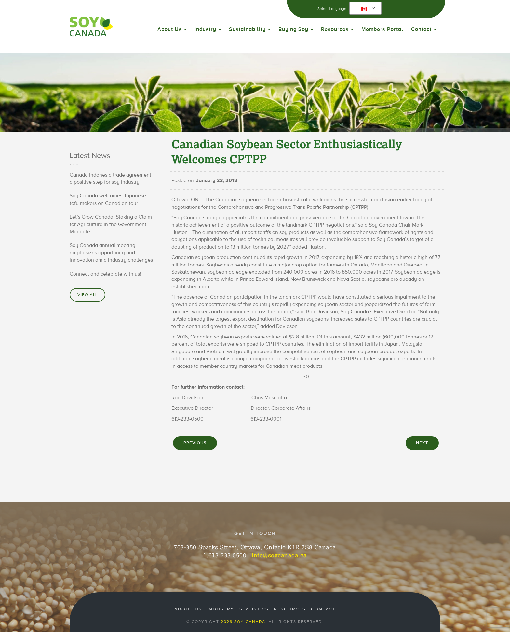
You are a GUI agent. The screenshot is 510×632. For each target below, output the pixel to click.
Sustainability (250, 29)
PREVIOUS (195, 443)
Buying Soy (295, 29)
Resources (337, 29)
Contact (423, 29)
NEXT (422, 443)
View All (87, 294)
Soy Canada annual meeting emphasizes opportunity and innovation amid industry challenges (111, 252)
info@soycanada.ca (279, 555)
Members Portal (382, 29)
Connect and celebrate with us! (105, 274)
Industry (208, 29)
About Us (172, 29)
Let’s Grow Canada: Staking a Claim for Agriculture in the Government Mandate (111, 224)
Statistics (254, 609)
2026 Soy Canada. (244, 621)
